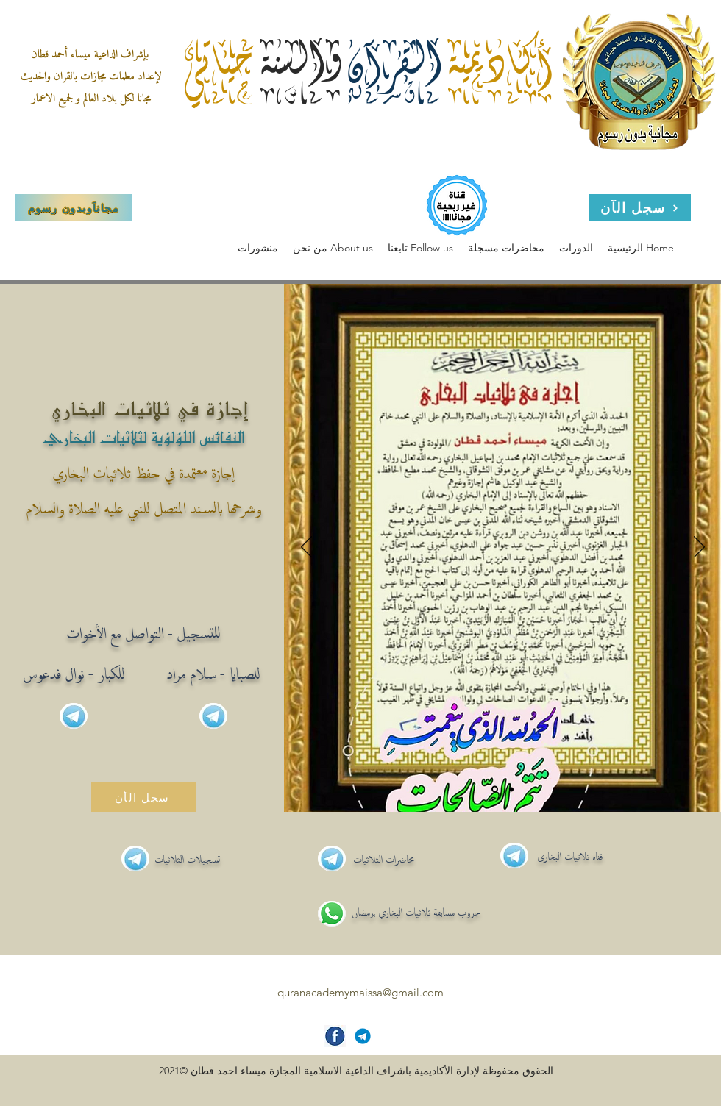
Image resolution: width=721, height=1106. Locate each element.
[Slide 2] (511, 789)
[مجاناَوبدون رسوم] (73, 207)
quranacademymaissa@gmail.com (360, 992)
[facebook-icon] (335, 1036)
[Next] (699, 548)
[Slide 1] (494, 789)
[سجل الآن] (640, 207)
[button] (332, 248)
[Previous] (306, 548)
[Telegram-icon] (363, 1036)
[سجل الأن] (143, 797)
